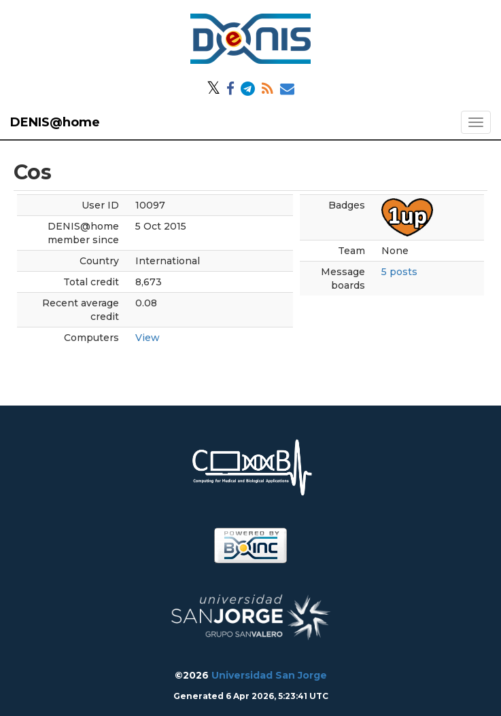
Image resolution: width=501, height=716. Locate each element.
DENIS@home (55, 122)
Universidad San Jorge (269, 675)
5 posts (399, 272)
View (147, 338)
